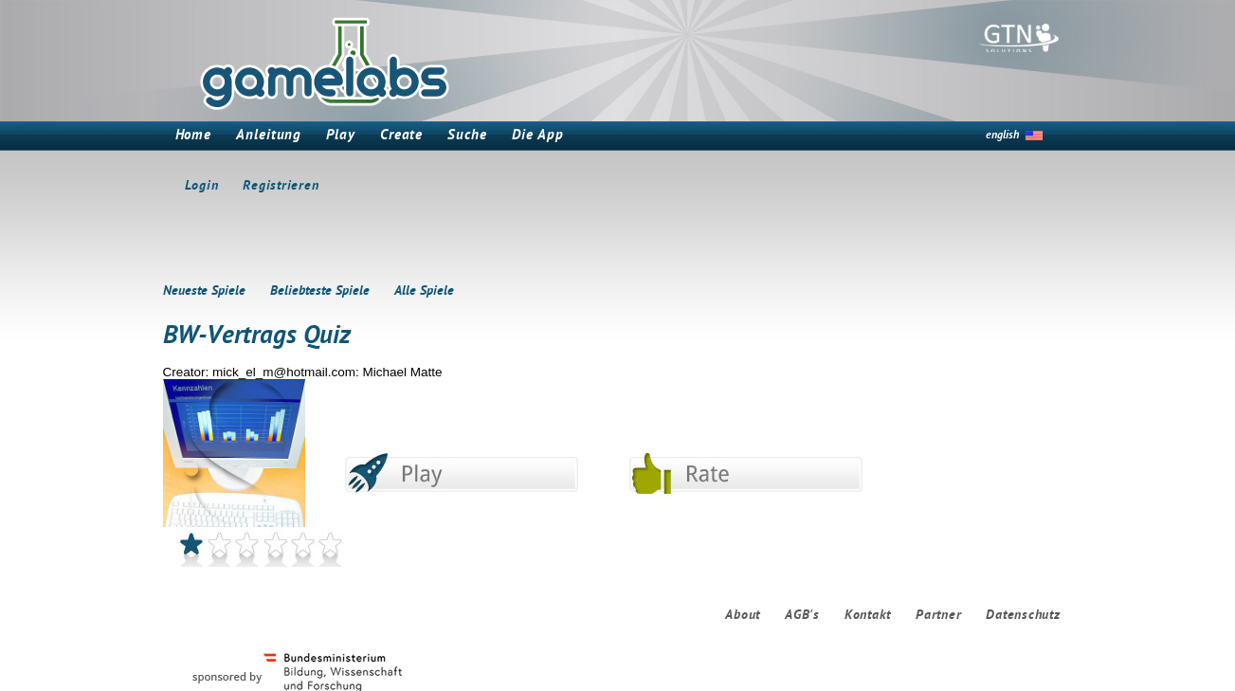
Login (202, 186)
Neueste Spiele (204, 291)
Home (193, 136)
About (742, 616)
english (1002, 135)
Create (401, 136)
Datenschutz (1023, 616)
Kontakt (868, 616)
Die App (538, 136)
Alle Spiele (424, 291)
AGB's (802, 616)
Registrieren (280, 186)
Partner (938, 616)
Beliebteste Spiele (320, 291)
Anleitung (268, 136)
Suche (467, 136)
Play (340, 136)
